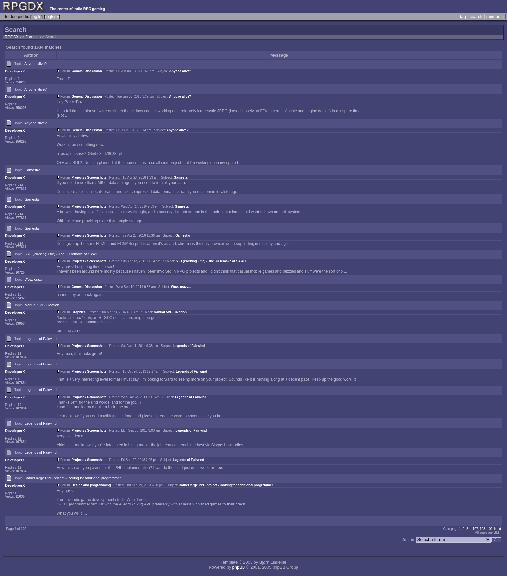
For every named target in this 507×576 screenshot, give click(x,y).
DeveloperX (15, 71)
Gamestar (32, 170)
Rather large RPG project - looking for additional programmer (73, 478)
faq (463, 16)
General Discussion (86, 71)
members (495, 16)
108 (482, 529)
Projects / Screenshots (88, 177)
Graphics (78, 312)
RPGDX (12, 37)
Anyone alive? (35, 64)
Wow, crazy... (35, 279)
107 (475, 529)
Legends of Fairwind (41, 339)
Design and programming (91, 485)
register (52, 16)
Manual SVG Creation (42, 305)
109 (489, 529)
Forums (31, 37)
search (476, 16)
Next (497, 529)
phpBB (238, 567)
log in (36, 16)
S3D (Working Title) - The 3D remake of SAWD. (62, 254)
